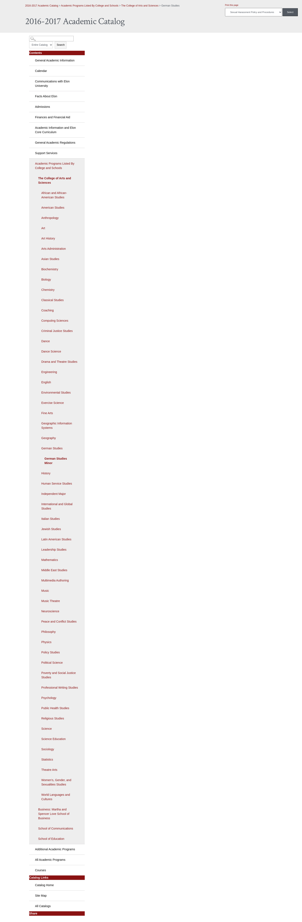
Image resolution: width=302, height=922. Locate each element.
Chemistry (48, 289)
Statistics (47, 759)
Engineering (49, 372)
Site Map (41, 895)
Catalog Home (44, 885)
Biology (46, 279)
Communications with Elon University (52, 83)
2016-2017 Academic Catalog (41, 5)
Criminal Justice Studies (57, 331)
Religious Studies (52, 718)
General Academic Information (54, 60)
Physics (46, 642)
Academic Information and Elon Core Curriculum (55, 130)
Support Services (46, 153)
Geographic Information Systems (56, 425)
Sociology (47, 749)
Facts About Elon (46, 96)
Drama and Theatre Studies (59, 361)
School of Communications (55, 828)
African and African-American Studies (54, 195)
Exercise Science (52, 402)
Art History (48, 238)
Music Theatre (50, 601)
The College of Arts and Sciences (139, 5)
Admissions (42, 106)
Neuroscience (50, 611)
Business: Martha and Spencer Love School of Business (53, 814)
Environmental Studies (56, 392)
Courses (40, 870)
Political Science (52, 662)
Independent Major (53, 493)
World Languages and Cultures (55, 797)
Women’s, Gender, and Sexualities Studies (56, 782)
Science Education (53, 739)
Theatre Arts (49, 769)
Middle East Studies (54, 570)
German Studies (51, 448)
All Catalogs (43, 906)
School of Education (51, 838)
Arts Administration (53, 248)
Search (61, 44)
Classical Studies (52, 300)
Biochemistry (49, 269)
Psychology (48, 698)
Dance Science (51, 351)
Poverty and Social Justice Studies (58, 675)
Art (43, 228)
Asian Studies (50, 259)
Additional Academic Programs (55, 849)
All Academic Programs (50, 859)
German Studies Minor (55, 461)
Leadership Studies (53, 549)
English (46, 382)
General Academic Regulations (55, 142)
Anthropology (50, 218)
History (46, 473)
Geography (48, 438)
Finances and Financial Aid (52, 117)
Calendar (41, 71)
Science (46, 728)
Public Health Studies (55, 708)
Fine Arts (47, 413)
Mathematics (49, 560)
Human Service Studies (56, 483)
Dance (45, 341)
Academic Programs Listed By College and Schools (89, 5)
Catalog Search (36, 37)
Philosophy (48, 631)
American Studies (52, 207)
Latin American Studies (56, 539)
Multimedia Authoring (55, 580)
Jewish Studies (51, 529)
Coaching (47, 310)
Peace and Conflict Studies (59, 621)
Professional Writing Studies (59, 687)
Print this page (231, 5)
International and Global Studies (57, 506)
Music (45, 590)
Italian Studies (50, 518)
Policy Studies (50, 652)
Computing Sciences (54, 320)
